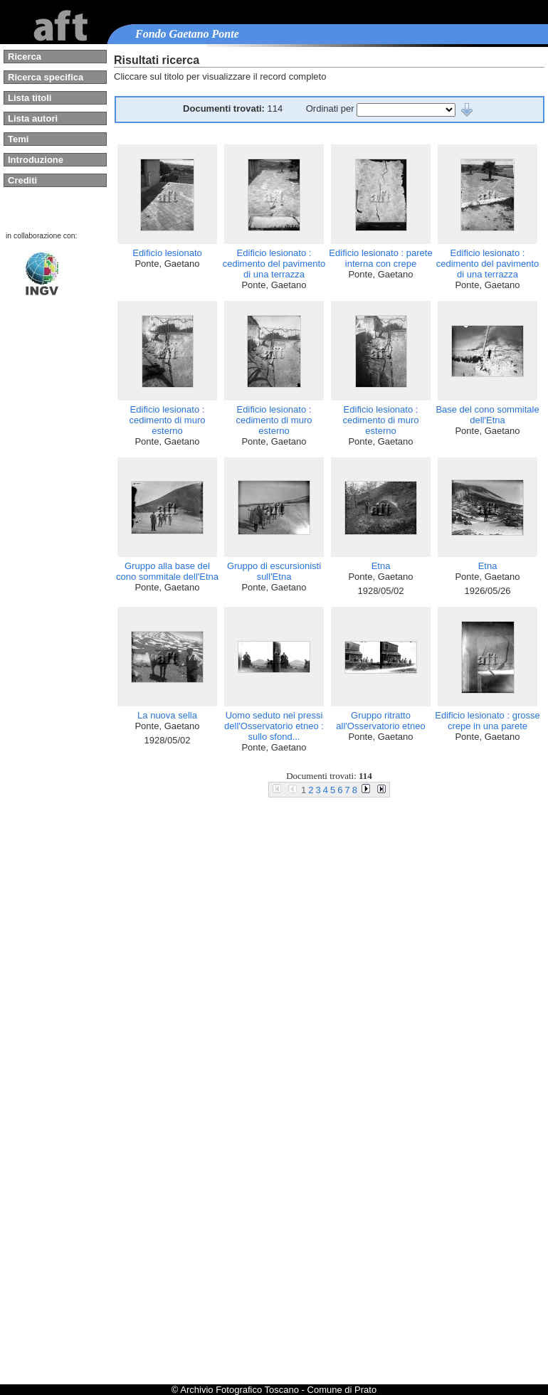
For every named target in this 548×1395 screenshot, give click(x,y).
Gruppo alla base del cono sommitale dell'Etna (167, 571)
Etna (381, 566)
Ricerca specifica (45, 77)
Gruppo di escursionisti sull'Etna (274, 571)
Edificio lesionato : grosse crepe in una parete (487, 720)
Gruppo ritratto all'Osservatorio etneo (380, 720)
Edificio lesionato (167, 253)
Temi (18, 139)
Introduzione (35, 159)
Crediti (22, 180)
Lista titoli (29, 97)
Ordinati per (331, 108)
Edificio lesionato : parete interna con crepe (380, 258)
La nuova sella (167, 715)
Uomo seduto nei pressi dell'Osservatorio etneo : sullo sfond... (274, 726)
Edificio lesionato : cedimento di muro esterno (168, 420)
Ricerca (24, 56)
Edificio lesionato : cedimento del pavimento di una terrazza (274, 264)
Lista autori (33, 118)
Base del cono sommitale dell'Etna (487, 414)
